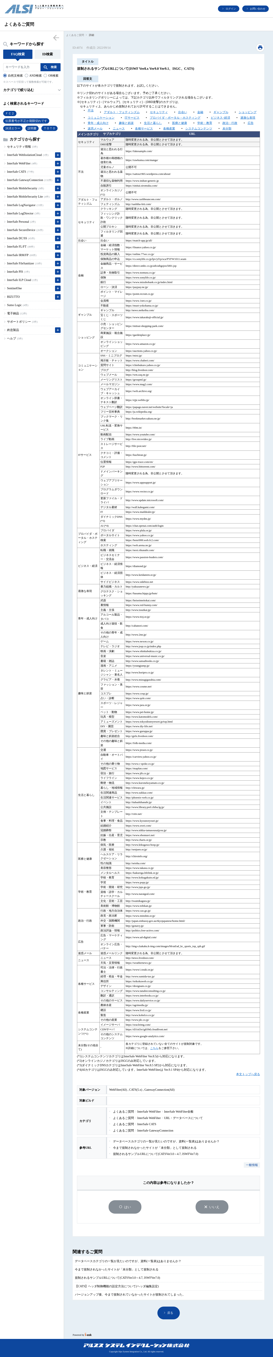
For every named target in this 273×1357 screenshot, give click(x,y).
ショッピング (248, 112)
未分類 (226, 128)
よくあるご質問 (75, 35)
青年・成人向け (98, 123)
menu (56, 37)
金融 (200, 112)
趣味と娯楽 (126, 123)
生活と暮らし (153, 123)
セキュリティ (159, 112)
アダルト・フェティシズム (122, 112)
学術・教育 (204, 123)
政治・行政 (229, 123)
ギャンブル (220, 112)
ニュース (119, 128)
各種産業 (169, 128)
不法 (91, 110)
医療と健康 (179, 123)
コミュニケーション (101, 117)
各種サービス (144, 128)
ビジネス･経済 (220, 117)
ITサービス (132, 117)
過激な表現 (247, 117)
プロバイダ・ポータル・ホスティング (175, 117)
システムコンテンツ (198, 128)
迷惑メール (95, 128)
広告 (251, 123)
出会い (182, 112)
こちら (154, 1048)
